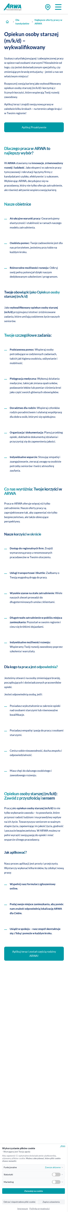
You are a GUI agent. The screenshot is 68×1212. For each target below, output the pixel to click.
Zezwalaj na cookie (33, 1191)
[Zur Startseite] (7, 22)
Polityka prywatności (39, 1208)
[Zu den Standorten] (47, 7)
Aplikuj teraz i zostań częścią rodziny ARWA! (34, 953)
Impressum (22, 1208)
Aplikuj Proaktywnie (34, 127)
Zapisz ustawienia (51, 1202)
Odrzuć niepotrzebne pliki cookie (19, 1202)
